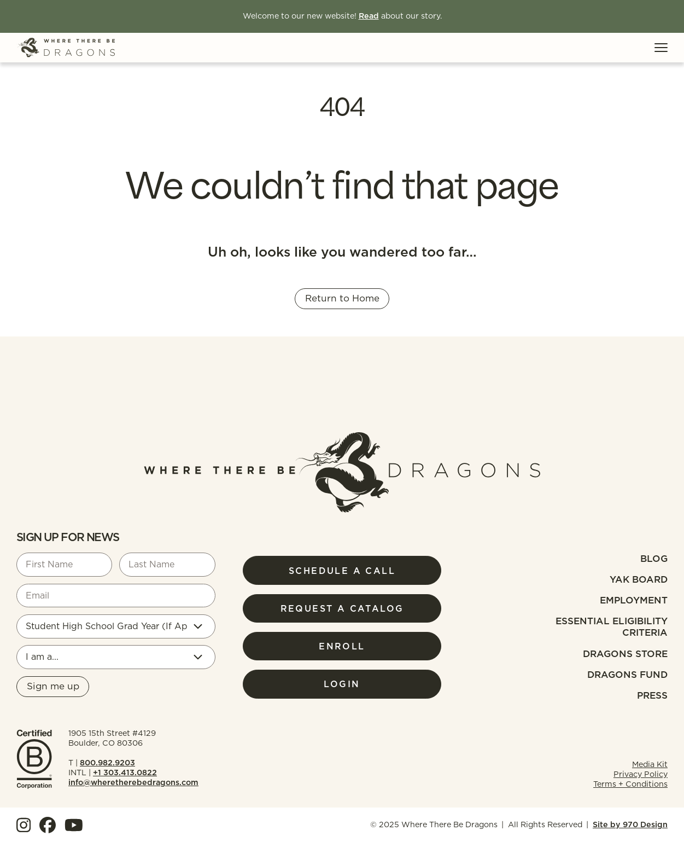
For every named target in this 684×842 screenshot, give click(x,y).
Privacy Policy (640, 774)
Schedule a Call (342, 571)
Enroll (342, 646)
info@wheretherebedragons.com (133, 782)
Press (652, 695)
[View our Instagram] (23, 825)
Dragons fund (627, 674)
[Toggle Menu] (661, 47)
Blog (654, 558)
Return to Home (342, 298)
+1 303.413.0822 (125, 772)
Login (342, 684)
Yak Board (639, 579)
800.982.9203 (107, 762)
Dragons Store (625, 653)
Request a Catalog (342, 608)
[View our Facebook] (47, 825)
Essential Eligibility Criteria (612, 626)
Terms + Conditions (630, 784)
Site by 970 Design (630, 824)
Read (369, 15)
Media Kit (650, 764)
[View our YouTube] (74, 825)
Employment (634, 600)
